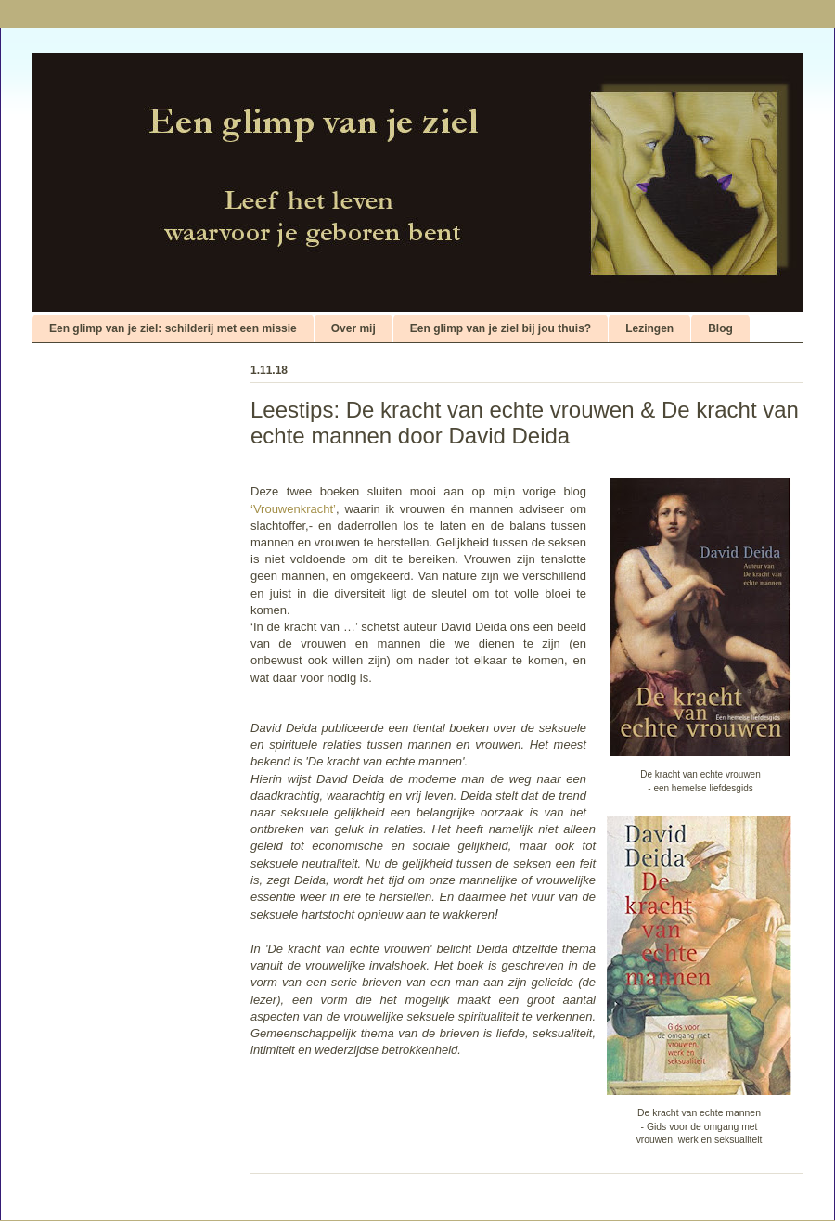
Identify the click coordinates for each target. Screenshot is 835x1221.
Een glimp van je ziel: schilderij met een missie (173, 328)
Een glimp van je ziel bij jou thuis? (500, 328)
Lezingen (649, 328)
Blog (720, 328)
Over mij (353, 328)
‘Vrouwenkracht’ (293, 509)
